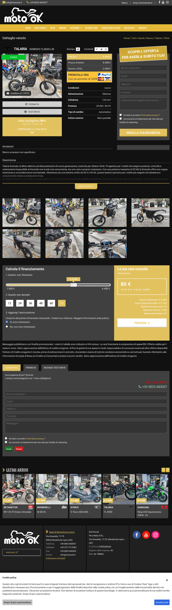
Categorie (76, 27)
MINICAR (62, 27)
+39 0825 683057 (38, 2)
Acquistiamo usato (111, 27)
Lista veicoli (40, 27)
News (125, 2)
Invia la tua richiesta (143, 132)
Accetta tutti (162, 602)
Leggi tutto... (86, 186)
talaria (158, 38)
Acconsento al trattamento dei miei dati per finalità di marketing (38, 442)
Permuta (32, 104)
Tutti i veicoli (138, 38)
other (167, 38)
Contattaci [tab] (11, 367)
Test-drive (32, 111)
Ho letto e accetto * (141, 115)
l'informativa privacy (149, 115)
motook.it (11, 552)
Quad (52, 27)
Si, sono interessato (20, 322)
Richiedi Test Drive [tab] (55, 367)
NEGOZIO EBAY (91, 27)
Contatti (142, 27)
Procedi (142, 323)
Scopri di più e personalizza (17, 602)
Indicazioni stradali (55, 558)
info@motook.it (14, 2)
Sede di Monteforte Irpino (62, 532)
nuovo (149, 38)
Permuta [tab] (31, 367)
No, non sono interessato (22, 326)
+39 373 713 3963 (68, 547)
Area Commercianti (142, 2)
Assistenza (129, 27)
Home (28, 27)
